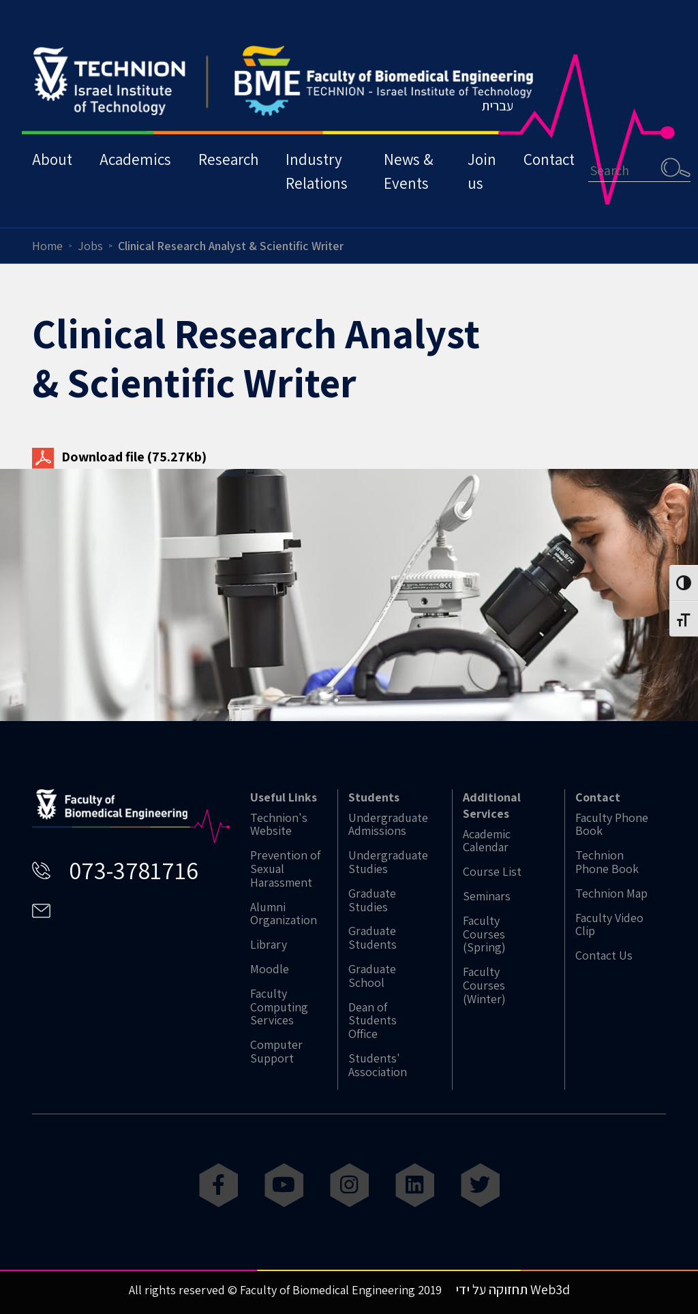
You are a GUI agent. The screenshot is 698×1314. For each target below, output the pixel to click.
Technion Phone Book (607, 862)
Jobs (90, 246)
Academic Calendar (487, 841)
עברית (497, 105)
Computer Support (276, 1051)
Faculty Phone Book (611, 824)
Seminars (487, 896)
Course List (492, 871)
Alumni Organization (283, 914)
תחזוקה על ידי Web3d (512, 1289)
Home (47, 246)
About (52, 159)
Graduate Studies (372, 900)
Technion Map (611, 893)
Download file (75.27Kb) (119, 456)
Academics (135, 159)
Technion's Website (278, 824)
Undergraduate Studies (388, 862)
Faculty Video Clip (609, 924)
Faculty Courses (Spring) (484, 934)
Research (228, 159)
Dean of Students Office (372, 1020)
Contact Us (604, 955)
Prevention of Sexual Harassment (285, 869)
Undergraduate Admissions (388, 824)
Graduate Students (372, 937)
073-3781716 (133, 870)
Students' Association (377, 1065)
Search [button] (676, 167)
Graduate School (372, 976)
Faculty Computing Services (279, 1007)
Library (268, 944)
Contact (549, 159)
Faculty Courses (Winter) (484, 985)
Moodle (269, 969)
